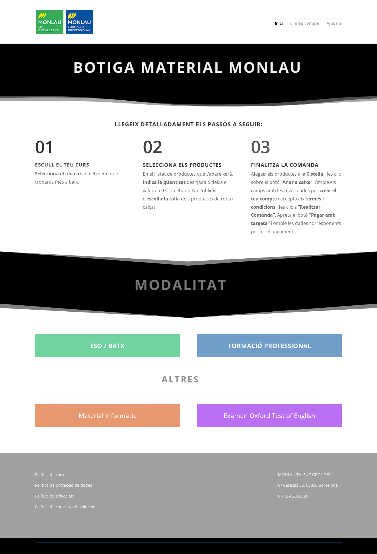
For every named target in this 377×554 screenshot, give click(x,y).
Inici (279, 23)
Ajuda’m (334, 23)
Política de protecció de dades (63, 485)
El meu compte (304, 23)
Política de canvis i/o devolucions (66, 507)
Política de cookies (52, 474)
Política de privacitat (54, 496)
